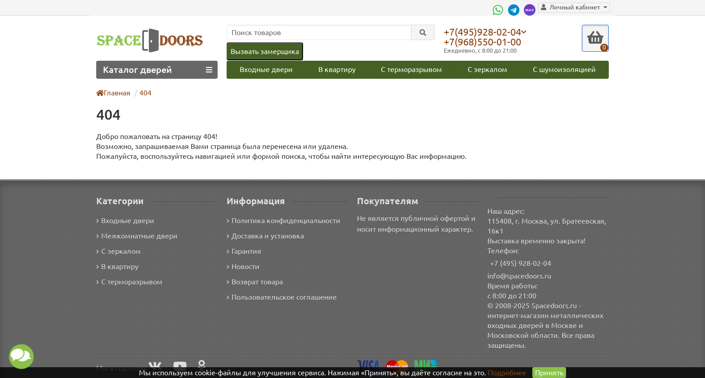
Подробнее (507, 372)
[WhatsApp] (503, 10)
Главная (113, 92)
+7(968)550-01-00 (484, 41)
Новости (243, 266)
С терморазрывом (411, 69)
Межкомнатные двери (135, 236)
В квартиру (336, 69)
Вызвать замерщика (264, 51)
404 (146, 92)
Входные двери (265, 69)
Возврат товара (255, 282)
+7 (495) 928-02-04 (521, 263)
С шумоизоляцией (565, 69)
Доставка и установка (265, 236)
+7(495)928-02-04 (484, 31)
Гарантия (244, 251)
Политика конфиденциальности (282, 221)
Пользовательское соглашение (281, 297)
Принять (549, 372)
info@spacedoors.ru (519, 275)
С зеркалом (488, 69)
